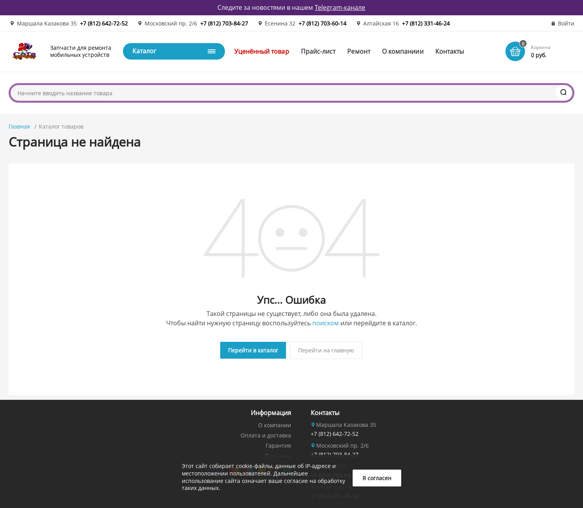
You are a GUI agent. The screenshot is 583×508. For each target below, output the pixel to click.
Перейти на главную (326, 350)
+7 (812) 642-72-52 (104, 23)
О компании (274, 424)
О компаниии (403, 51)
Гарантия (278, 444)
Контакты (449, 51)
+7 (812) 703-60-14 (322, 23)
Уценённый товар (261, 51)
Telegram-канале (340, 7)
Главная (19, 126)
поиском (325, 323)
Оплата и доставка (266, 434)
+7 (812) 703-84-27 (224, 23)
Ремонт (358, 51)
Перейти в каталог (253, 350)
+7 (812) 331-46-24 (426, 23)
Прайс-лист (318, 51)
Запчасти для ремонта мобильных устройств (80, 51)
